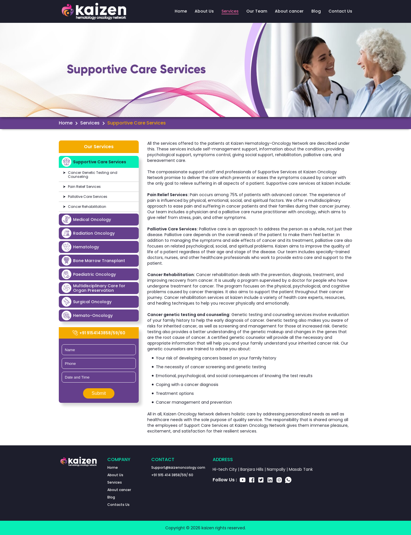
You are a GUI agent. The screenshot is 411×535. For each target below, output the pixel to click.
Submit (99, 393)
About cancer (289, 11)
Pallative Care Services (87, 196)
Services (230, 11)
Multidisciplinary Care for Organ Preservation (93, 288)
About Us (204, 11)
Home (181, 11)
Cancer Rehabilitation (87, 206)
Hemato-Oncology (87, 315)
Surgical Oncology (87, 302)
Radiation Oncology (88, 233)
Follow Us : (225, 479)
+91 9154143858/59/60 (98, 333)
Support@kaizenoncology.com (178, 467)
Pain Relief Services (84, 186)
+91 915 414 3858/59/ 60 (172, 474)
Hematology (80, 247)
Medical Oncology (86, 219)
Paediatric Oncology (89, 274)
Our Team (256, 11)
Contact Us (340, 11)
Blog (316, 11)
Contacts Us (118, 504)
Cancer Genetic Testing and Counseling (92, 174)
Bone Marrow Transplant (93, 261)
